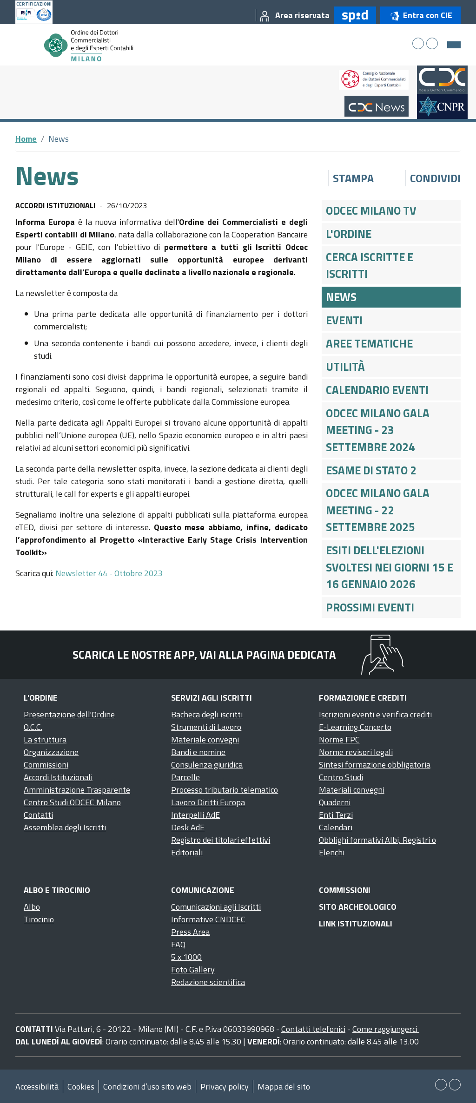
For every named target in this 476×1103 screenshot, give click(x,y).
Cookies (80, 1086)
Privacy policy (224, 1086)
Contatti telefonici (313, 1029)
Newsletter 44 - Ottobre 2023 (109, 573)
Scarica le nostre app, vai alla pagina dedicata (204, 654)
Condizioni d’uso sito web (147, 1086)
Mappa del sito (284, 1086)
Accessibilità (37, 1086)
